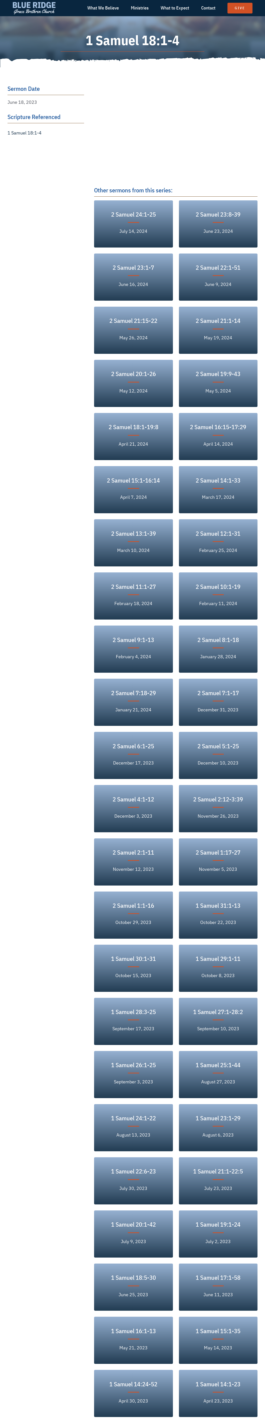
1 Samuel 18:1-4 (25, 133)
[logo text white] (34, 3)
